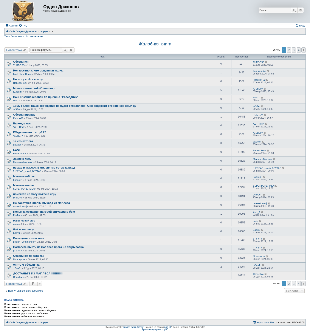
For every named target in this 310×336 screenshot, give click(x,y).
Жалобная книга (155, 44)
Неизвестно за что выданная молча (38, 70)
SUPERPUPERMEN (24, 188)
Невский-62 (19, 83)
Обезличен (21, 61)
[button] (303, 50)
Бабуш (16, 233)
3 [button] (293, 50)
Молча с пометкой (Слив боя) (33, 88)
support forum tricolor (133, 327)
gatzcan (17, 144)
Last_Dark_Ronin (22, 74)
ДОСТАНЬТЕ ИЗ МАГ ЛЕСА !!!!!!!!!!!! (38, 273)
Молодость (19, 259)
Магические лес (24, 185)
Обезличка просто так (28, 255)
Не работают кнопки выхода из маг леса (41, 202)
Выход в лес (22, 123)
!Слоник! (18, 91)
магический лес (24, 220)
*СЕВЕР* (258, 88)
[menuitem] (23, 25)
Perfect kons (19, 153)
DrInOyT (17, 197)
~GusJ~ (17, 268)
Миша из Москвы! (23, 162)
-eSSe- (16, 109)
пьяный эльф (20, 206)
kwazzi (16, 100)
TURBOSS (19, 65)
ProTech (17, 215)
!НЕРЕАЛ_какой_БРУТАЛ (27, 171)
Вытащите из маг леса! (29, 238)
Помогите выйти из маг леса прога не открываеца (48, 247)
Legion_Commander (24, 241)
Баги (16, 150)
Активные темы (34, 36)
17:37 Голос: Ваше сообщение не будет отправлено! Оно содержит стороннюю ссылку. (74, 105)
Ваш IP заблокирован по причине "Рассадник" (45, 97)
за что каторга (23, 141)
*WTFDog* (19, 127)
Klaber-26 (18, 118)
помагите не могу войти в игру (34, 194)
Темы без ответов (14, 36)
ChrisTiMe (18, 277)
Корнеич (17, 180)
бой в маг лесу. (23, 229)
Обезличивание (24, 114)
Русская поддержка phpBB (155, 329)
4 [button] (298, 50)
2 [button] (289, 50)
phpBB (167, 327)
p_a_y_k (257, 238)
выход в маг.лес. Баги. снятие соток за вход (44, 167)
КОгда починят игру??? (29, 132)
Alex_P (256, 212)
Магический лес (24, 176)
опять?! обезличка (26, 264)
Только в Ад (259, 71)
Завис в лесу (22, 158)
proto (16, 224)
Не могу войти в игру (28, 79)
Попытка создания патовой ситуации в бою (44, 211)
